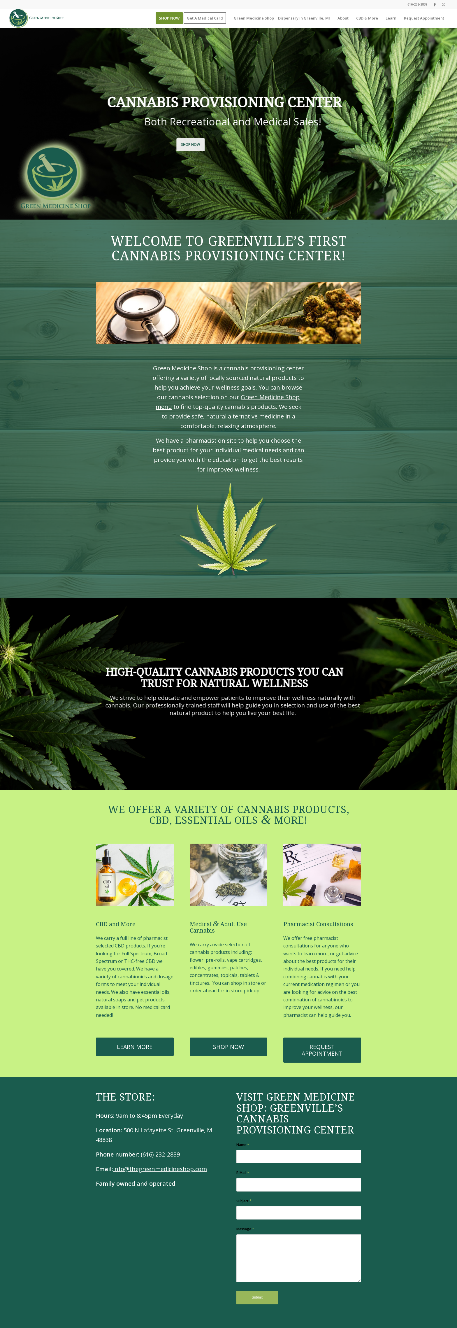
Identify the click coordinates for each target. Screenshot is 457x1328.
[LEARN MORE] (135, 1047)
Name (242, 1144)
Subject (244, 1201)
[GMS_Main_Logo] (36, 18)
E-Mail (242, 1172)
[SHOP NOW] (229, 1047)
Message (245, 1229)
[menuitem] (169, 18)
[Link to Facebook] (434, 4)
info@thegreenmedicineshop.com (160, 1169)
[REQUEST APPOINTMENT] (322, 1050)
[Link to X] (443, 4)
